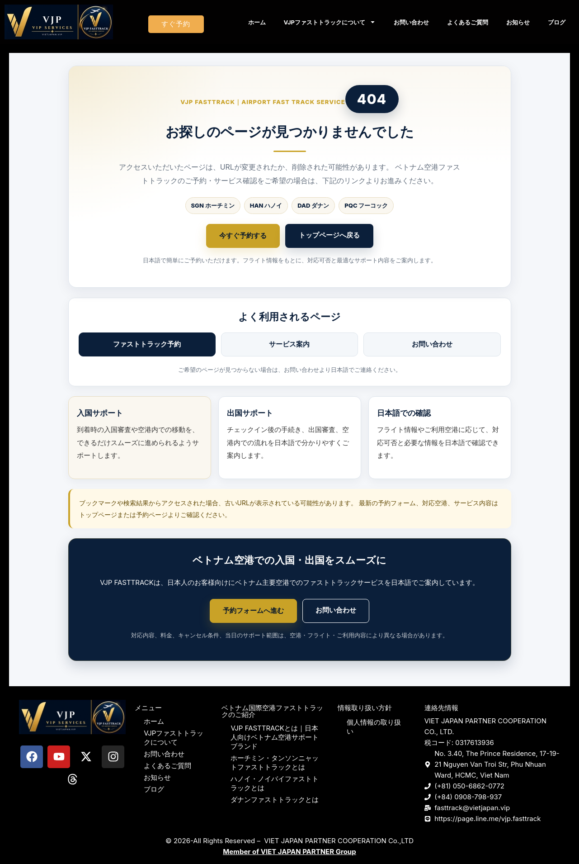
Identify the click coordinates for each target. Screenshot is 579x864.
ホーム (257, 22)
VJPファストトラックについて (330, 21)
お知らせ (518, 22)
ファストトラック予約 (147, 344)
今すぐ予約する (243, 235)
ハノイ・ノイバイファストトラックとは (275, 783)
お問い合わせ (411, 22)
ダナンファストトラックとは (275, 799)
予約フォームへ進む (253, 610)
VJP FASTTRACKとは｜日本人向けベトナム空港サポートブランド (275, 737)
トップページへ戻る (329, 235)
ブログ (556, 22)
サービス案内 (289, 344)
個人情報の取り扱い (374, 727)
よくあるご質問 (467, 22)
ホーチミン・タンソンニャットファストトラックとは (275, 762)
